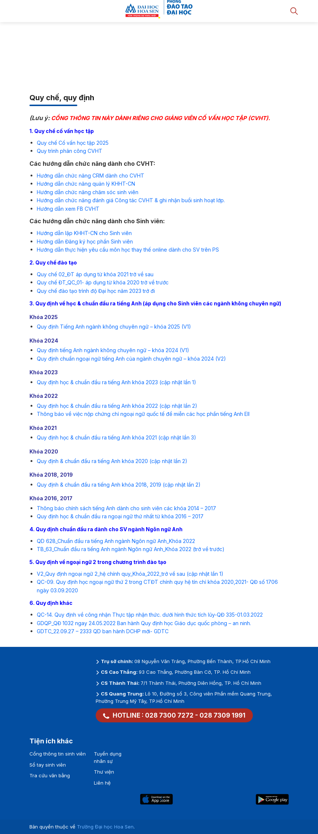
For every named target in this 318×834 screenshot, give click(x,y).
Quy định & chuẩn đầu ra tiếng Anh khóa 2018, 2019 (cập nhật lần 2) (119, 484)
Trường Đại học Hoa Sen (105, 827)
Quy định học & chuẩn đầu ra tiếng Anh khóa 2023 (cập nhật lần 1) (116, 382)
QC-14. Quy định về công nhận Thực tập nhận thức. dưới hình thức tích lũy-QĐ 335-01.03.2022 (150, 615)
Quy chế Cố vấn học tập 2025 (73, 143)
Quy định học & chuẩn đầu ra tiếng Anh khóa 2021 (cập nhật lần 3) (116, 437)
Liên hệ (102, 783)
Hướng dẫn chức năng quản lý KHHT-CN (86, 184)
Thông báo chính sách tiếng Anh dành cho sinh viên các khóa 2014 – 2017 (126, 508)
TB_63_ (45, 549)
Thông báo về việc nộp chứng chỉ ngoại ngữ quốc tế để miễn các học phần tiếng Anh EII (143, 414)
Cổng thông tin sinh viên (57, 754)
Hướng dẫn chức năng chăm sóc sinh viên (87, 192)
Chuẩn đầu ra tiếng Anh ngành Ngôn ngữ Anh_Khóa (116, 549)
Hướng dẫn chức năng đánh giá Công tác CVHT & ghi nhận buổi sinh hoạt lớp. (131, 200)
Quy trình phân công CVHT (69, 151)
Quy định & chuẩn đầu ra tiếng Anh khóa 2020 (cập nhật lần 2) (112, 461)
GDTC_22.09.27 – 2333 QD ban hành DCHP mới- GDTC (103, 631)
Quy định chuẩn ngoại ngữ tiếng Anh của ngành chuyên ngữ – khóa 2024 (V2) (131, 358)
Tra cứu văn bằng (49, 775)
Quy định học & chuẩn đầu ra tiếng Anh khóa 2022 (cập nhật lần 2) (117, 406)
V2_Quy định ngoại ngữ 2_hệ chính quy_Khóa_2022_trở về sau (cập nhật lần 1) (130, 574)
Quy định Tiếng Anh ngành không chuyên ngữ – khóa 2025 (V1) (114, 326)
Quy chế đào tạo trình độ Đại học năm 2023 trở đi (96, 291)
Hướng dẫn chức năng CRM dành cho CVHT (90, 175)
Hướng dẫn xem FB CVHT (68, 209)
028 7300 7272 (169, 715)
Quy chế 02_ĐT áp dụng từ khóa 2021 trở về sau (95, 274)
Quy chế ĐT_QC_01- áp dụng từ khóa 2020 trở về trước (103, 282)
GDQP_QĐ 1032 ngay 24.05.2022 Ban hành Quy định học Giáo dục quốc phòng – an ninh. (144, 623)
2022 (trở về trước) (201, 549)
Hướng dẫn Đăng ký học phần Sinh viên (85, 241)
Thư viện (104, 772)
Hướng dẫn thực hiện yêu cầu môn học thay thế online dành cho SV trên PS (128, 249)
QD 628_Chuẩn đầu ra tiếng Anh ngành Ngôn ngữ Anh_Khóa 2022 (116, 541)
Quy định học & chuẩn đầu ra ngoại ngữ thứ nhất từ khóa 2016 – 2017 (120, 516)
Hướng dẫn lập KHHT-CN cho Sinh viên (84, 233)
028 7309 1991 (222, 715)
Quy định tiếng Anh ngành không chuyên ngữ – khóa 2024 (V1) (113, 350)
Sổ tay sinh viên (47, 765)
